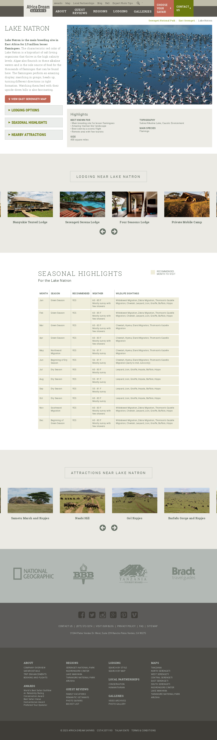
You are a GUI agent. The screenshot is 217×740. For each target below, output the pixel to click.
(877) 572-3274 (84, 626)
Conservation (117, 684)
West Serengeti (160, 674)
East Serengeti (187, 20)
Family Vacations (76, 694)
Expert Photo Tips (123, 3)
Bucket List (72, 703)
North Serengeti (160, 670)
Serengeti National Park (162, 20)
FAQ (107, 3)
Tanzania (156, 667)
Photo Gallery (117, 703)
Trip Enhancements (35, 674)
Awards (58, 3)
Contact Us (65, 626)
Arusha (70, 680)
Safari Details (32, 670)
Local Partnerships (83, 3)
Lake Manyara (74, 674)
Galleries (143, 11)
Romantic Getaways (77, 697)
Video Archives (117, 700)
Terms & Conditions (143, 730)
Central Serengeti (162, 677)
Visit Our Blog (105, 626)
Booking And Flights (36, 677)
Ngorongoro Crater (77, 670)
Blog (99, 3)
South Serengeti (160, 684)
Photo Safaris (74, 700)
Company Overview (35, 667)
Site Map (152, 626)
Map (67, 3)
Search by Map (117, 670)
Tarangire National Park (80, 677)
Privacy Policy (126, 626)
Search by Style (118, 667)
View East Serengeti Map (28, 99)
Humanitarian (117, 687)
